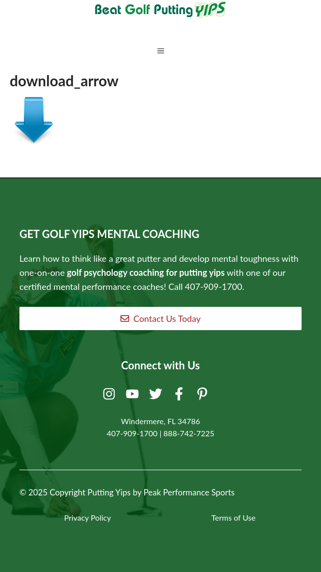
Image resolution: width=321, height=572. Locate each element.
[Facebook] (180, 396)
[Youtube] (134, 396)
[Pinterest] (204, 396)
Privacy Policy (87, 517)
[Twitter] (157, 396)
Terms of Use (233, 517)
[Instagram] (110, 396)
